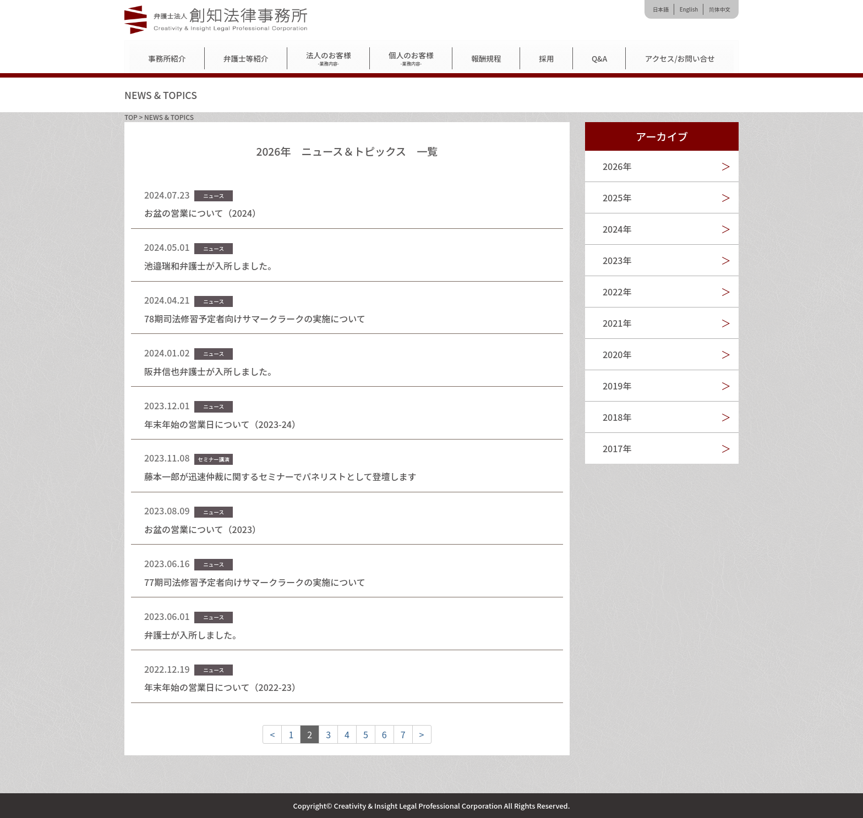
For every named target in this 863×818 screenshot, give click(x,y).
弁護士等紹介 (246, 58)
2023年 (617, 260)
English (689, 9)
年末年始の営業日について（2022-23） (222, 687)
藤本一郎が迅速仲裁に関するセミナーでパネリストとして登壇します (280, 476)
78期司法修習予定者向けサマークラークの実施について (254, 318)
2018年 (617, 417)
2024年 (617, 228)
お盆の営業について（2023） (202, 529)
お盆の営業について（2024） (202, 212)
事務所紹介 (166, 58)
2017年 (617, 448)
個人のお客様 (411, 59)
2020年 (617, 354)
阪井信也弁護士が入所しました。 (210, 371)
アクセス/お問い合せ (680, 58)
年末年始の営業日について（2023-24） (222, 424)
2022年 (617, 291)
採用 (546, 58)
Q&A (599, 58)
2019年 (617, 385)
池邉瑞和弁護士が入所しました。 (210, 265)
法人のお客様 (328, 59)
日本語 (661, 9)
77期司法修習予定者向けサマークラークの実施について (254, 582)
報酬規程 (486, 58)
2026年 (617, 166)
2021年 (617, 323)
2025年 (617, 197)
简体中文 (719, 9)
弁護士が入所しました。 (192, 634)
